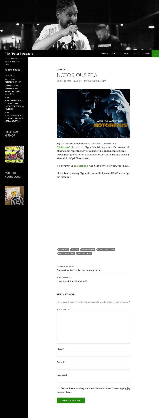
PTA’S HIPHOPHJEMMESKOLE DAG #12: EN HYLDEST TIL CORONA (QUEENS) (14, 103)
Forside (146, 54)
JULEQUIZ (9, 75)
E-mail (61, 362)
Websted (62, 375)
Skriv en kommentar (96, 81)
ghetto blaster (106, 250)
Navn (60, 349)
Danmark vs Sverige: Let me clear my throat (93, 268)
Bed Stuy (63, 250)
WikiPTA (104, 54)
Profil (126, 54)
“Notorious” (63, 147)
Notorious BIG (66, 253)
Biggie (75, 250)
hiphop (61, 70)
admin (78, 81)
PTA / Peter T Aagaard (19, 53)
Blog (136, 54)
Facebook (82, 165)
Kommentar (63, 309)
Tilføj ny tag (84, 253)
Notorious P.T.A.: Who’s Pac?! (93, 279)
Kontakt (116, 54)
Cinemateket (88, 250)
